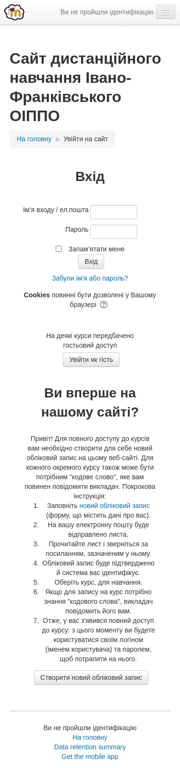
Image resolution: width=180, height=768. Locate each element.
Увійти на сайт (85, 139)
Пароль (77, 229)
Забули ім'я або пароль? (90, 278)
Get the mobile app (89, 756)
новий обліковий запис (114, 505)
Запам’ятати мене (96, 249)
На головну (89, 737)
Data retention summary (90, 747)
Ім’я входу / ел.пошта (56, 210)
